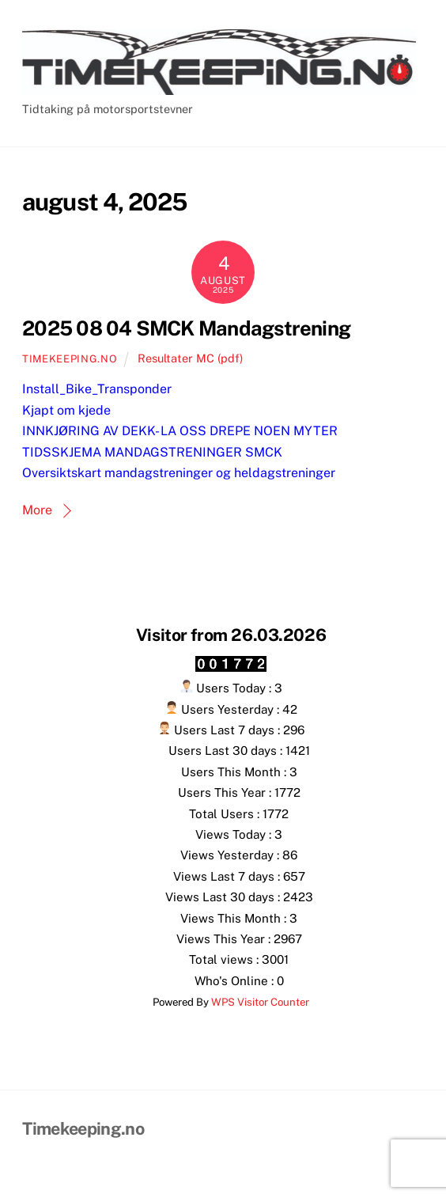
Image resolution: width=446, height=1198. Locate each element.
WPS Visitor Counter (260, 1001)
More (37, 509)
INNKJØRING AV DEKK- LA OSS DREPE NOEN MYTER (180, 430)
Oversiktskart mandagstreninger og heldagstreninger (178, 472)
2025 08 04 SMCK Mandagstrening (186, 328)
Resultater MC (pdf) (190, 358)
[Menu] (408, 21)
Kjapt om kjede (66, 410)
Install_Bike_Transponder (97, 388)
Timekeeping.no (69, 359)
